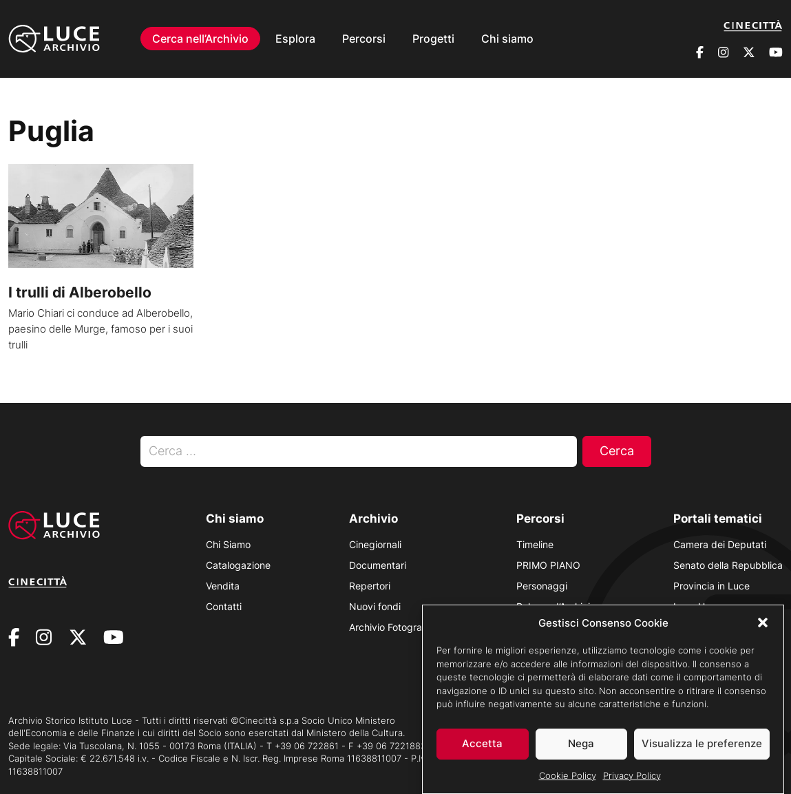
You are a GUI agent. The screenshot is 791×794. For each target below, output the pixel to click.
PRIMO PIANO (548, 565)
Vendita (223, 586)
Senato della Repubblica (728, 565)
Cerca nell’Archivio (200, 38)
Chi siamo (507, 38)
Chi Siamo (228, 544)
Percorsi (364, 38)
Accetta (482, 753)
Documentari (377, 565)
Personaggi (541, 586)
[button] (763, 632)
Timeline (534, 544)
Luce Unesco (702, 606)
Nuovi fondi (375, 606)
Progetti (433, 38)
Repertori (369, 586)
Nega (581, 753)
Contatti (224, 606)
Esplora (295, 38)
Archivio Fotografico (394, 627)
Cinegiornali (375, 544)
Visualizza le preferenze (702, 753)
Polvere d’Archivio (555, 606)
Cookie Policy (567, 784)
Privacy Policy (632, 784)
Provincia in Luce (711, 586)
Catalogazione (238, 565)
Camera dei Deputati (719, 544)
